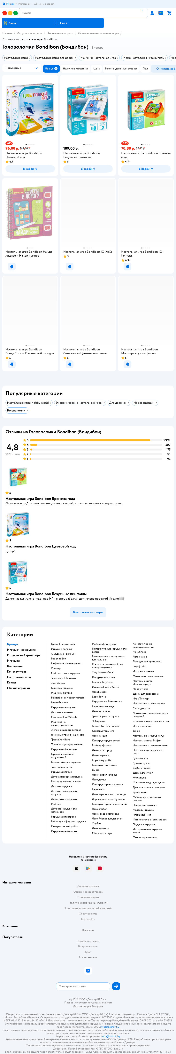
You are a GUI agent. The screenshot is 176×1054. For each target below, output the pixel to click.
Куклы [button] (11, 682)
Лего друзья (99, 779)
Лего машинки (100, 828)
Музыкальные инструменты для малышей (108, 658)
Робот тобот (58, 658)
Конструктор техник (104, 765)
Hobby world (140, 689)
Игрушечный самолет (64, 749)
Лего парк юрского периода (109, 794)
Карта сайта (88, 919)
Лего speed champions (105, 813)
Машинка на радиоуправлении (62, 723)
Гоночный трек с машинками (68, 734)
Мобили (56, 804)
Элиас (136, 730)
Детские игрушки (61, 786)
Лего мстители (101, 711)
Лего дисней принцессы (147, 661)
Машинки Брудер (61, 692)
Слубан (96, 823)
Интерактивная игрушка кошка (147, 831)
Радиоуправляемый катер (66, 781)
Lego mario (98, 789)
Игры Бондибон (142, 726)
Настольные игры (59, 33)
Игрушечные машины (64, 831)
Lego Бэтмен (99, 696)
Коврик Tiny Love (102, 682)
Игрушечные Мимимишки (107, 701)
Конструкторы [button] (17, 672)
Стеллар (56, 668)
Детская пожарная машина (66, 776)
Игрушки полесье (61, 649)
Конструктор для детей (106, 740)
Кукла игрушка (141, 763)
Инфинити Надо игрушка (66, 663)
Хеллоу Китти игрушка (105, 726)
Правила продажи (88, 897)
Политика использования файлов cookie (88, 908)
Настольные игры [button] (19, 677)
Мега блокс (139, 651)
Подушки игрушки (144, 824)
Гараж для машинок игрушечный (62, 756)
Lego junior (139, 666)
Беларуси (97, 1006)
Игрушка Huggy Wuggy (105, 687)
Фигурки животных (103, 677)
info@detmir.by (109, 1026)
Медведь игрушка (143, 809)
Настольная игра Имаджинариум (142, 682)
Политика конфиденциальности (88, 902)
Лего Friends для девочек (107, 818)
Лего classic (140, 656)
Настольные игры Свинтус (149, 735)
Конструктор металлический (109, 804)
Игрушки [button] (13, 661)
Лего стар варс (101, 755)
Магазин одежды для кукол (149, 782)
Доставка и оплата (88, 886)
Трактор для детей (62, 767)
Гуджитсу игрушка (62, 688)
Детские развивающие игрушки (64, 793)
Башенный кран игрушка (65, 762)
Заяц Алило (58, 683)
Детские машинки (62, 712)
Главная (7, 33)
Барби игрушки (142, 768)
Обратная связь (88, 913)
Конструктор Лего (103, 730)
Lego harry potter (102, 760)
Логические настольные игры (98, 33)
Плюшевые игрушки (145, 805)
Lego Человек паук (103, 706)
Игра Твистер (141, 698)
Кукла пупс (139, 777)
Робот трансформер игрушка (68, 821)
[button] (61, 23)
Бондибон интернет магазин (68, 697)
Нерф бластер (59, 702)
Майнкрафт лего (101, 745)
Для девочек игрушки (64, 799)
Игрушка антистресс (63, 816)
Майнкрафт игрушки (104, 644)
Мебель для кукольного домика (147, 798)
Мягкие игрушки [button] (18, 688)
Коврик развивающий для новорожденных (107, 666)
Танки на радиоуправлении (67, 744)
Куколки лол (140, 758)
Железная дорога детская (66, 729)
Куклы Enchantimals (63, 644)
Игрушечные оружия (63, 707)
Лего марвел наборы (104, 774)
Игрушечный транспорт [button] (23, 655)
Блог (88, 952)
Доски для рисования (145, 693)
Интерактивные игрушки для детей (109, 650)
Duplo (95, 769)
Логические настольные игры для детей (150, 715)
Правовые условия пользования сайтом (88, 1002)
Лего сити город (102, 750)
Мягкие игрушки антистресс (150, 819)
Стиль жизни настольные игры (151, 721)
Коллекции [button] (15, 666)
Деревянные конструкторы (108, 799)
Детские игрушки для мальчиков (64, 810)
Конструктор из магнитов (107, 784)
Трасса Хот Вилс (60, 739)
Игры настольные (143, 671)
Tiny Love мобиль (102, 672)
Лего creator (99, 808)
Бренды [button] (12, 644)
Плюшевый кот (142, 814)
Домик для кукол (143, 772)
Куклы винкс (140, 792)
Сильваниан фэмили (63, 653)
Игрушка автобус (61, 771)
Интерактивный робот (64, 826)
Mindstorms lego (102, 833)
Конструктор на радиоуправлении (143, 645)
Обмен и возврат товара (88, 891)
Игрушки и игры (28, 33)
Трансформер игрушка (105, 716)
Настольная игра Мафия (147, 740)
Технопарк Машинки (63, 678)
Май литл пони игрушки (65, 673)
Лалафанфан (99, 691)
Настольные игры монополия (150, 745)
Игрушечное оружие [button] (21, 650)
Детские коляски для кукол (149, 787)
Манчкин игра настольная (148, 676)
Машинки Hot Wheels (64, 717)
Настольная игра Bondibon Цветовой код (40, 546)
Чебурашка (98, 721)
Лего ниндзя (99, 735)
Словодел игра (141, 708)
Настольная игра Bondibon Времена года (40, 498)
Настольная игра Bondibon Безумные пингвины (46, 593)
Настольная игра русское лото (148, 752)
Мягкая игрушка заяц (145, 837)
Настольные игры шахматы (149, 703)
